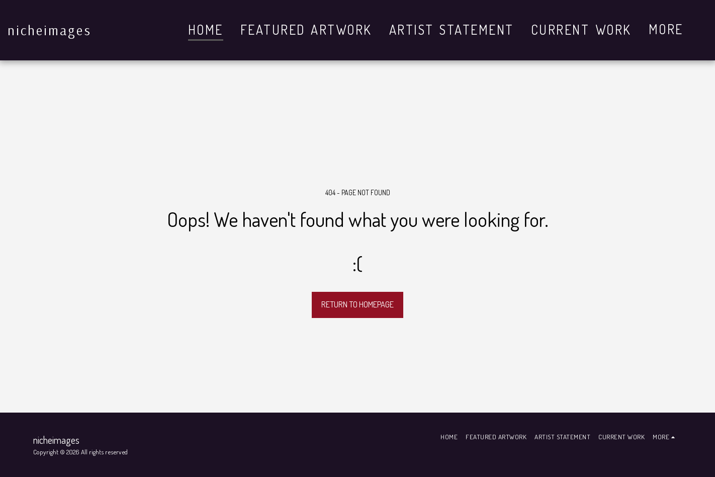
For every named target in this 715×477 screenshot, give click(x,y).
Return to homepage (357, 304)
